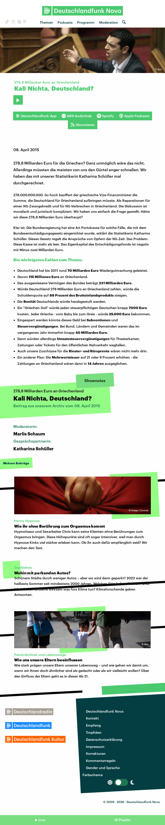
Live (41, 820)
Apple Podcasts (134, 116)
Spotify (105, 116)
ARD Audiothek (77, 116)
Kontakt (92, 718)
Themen (46, 22)
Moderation (108, 22)
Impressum (95, 746)
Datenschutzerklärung (104, 739)
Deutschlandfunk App (36, 116)
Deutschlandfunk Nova (105, 711)
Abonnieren (82, 125)
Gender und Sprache (103, 768)
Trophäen (93, 732)
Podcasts (65, 22)
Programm (86, 22)
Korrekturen (95, 753)
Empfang (93, 725)
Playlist (124, 820)
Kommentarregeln (101, 760)
